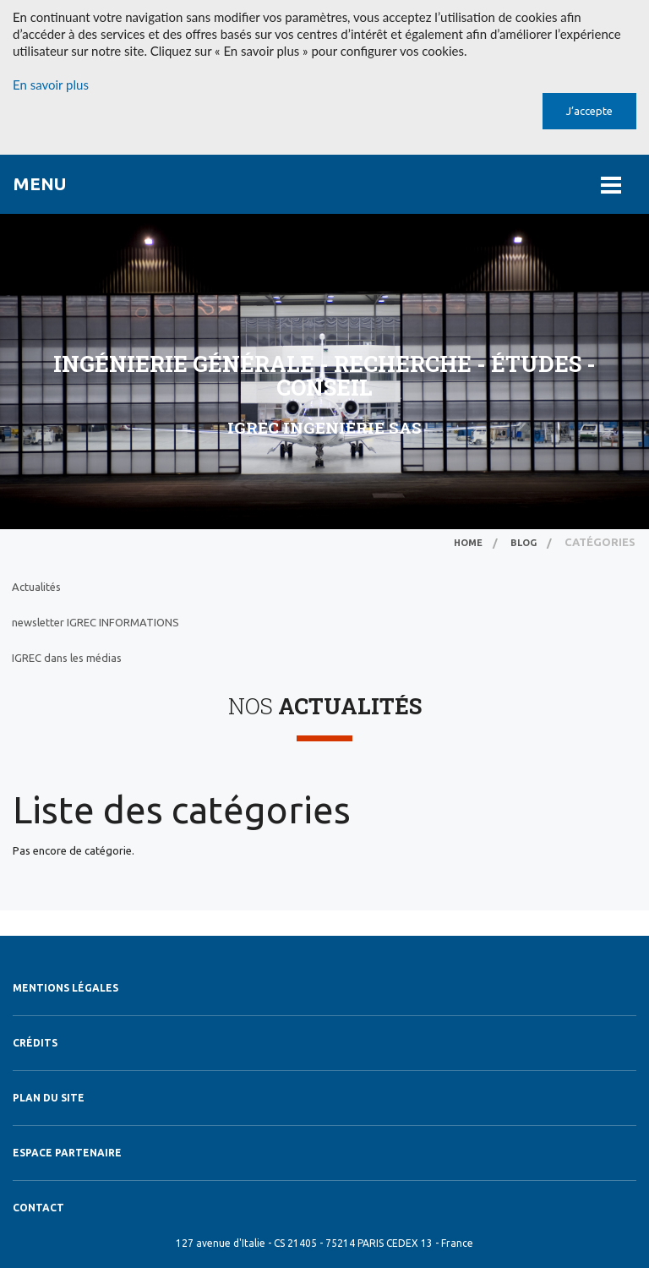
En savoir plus (51, 84)
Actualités (36, 587)
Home (468, 543)
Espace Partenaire (67, 1152)
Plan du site (49, 1097)
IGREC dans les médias (67, 658)
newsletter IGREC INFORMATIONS (95, 622)
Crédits (35, 1042)
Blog (523, 543)
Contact (38, 1207)
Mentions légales (65, 987)
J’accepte (589, 111)
